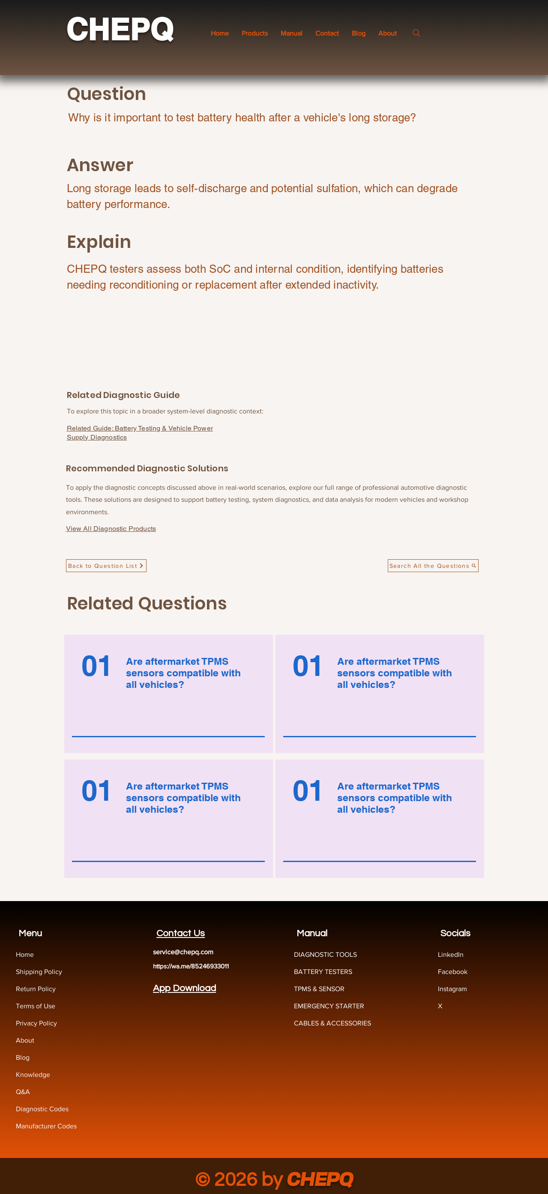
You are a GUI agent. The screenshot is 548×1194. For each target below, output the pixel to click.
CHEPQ (119, 29)
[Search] (416, 33)
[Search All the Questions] (433, 565)
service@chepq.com (183, 952)
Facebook (452, 971)
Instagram (452, 988)
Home (25, 954)
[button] (291, 33)
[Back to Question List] (106, 565)
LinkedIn (451, 954)
